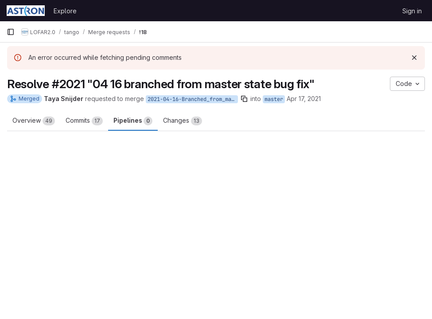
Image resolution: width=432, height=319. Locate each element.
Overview (33, 121)
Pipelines (132, 121)
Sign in (412, 11)
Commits (84, 121)
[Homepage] (26, 11)
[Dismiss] (414, 57)
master (274, 99)
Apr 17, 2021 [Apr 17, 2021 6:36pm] (304, 98)
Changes (182, 121)
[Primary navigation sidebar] (11, 32)
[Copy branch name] (244, 98)
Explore (65, 11)
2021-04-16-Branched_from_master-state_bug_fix (193, 99)
